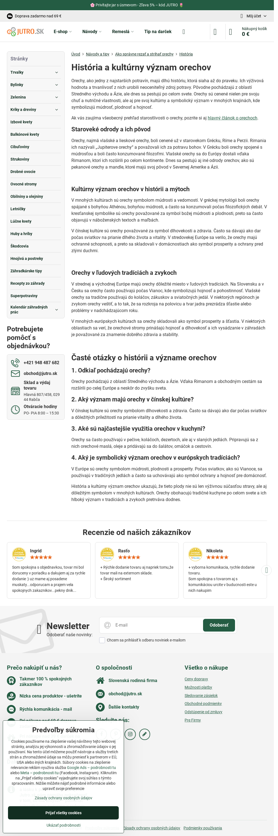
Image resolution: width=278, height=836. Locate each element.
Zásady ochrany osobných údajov (151, 828)
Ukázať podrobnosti (63, 825)
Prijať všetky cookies (63, 813)
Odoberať (219, 625)
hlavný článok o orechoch (232, 118)
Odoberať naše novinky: (70, 634)
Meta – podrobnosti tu (39, 773)
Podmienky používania (202, 828)
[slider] (41, 557)
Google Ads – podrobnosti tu (91, 767)
